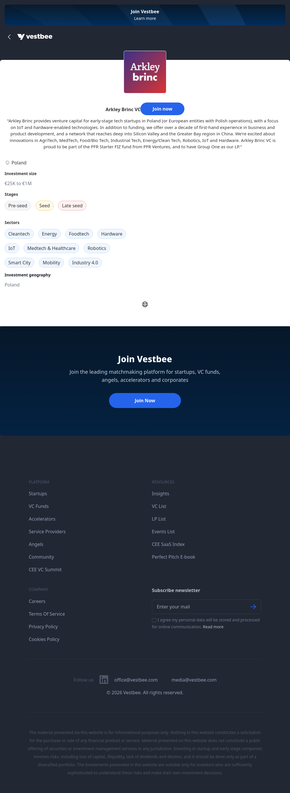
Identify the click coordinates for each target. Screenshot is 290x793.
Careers (37, 601)
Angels (36, 544)
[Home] (34, 37)
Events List (163, 531)
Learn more (145, 18)
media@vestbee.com (193, 680)
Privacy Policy (43, 626)
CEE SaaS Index (168, 544)
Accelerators (42, 519)
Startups (38, 493)
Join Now (145, 400)
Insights (160, 493)
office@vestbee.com (136, 680)
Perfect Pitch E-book (173, 557)
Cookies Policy (44, 639)
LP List (159, 519)
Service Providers (47, 531)
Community (41, 557)
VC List (159, 506)
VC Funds (39, 506)
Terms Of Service (47, 614)
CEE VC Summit (45, 569)
